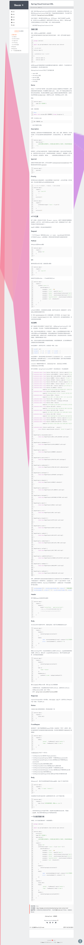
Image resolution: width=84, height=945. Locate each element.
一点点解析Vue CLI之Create (37, 927)
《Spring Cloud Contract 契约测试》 (45, 15)
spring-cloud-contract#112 (42, 692)
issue (33, 812)
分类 (13, 17)
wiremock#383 (54, 692)
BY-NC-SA (59, 910)
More (13, 22)
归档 (13, 19)
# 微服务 (55, 916)
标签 (13, 14)
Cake (58, 942)
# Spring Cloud (48, 916)
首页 (13, 11)
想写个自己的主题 (68, 927)
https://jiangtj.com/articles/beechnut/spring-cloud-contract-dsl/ (52, 908)
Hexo (43, 942)
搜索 (13, 25)
